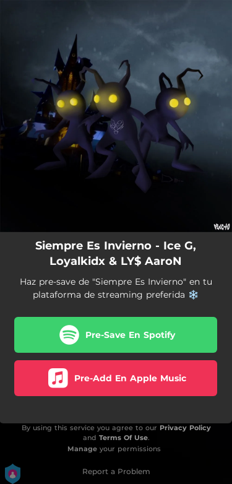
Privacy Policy (185, 427)
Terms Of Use (123, 437)
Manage (82, 448)
